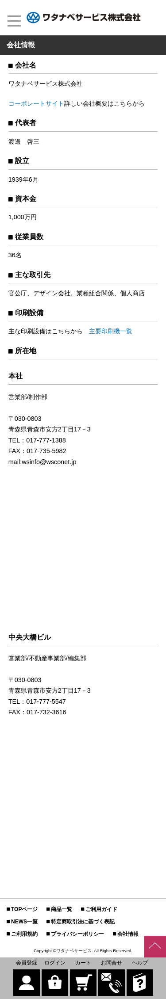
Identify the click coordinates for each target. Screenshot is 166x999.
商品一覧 (61, 909)
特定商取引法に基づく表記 (83, 922)
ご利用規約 (24, 934)
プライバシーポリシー (77, 934)
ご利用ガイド (101, 909)
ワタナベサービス (74, 950)
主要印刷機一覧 (110, 331)
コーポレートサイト (36, 103)
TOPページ (24, 909)
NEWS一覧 (24, 922)
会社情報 (128, 934)
